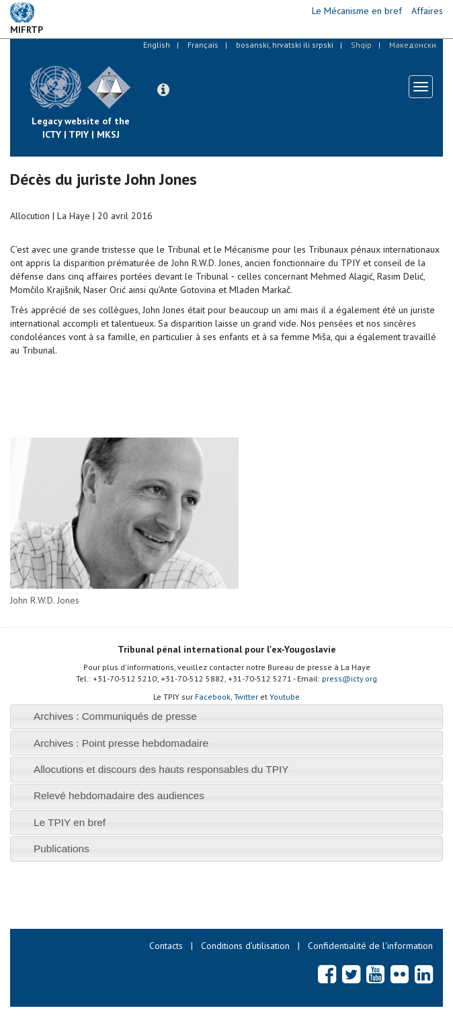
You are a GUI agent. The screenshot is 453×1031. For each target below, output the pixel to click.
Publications (61, 848)
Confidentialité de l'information (370, 946)
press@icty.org (349, 678)
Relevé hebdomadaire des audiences (119, 795)
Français (203, 45)
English (156, 45)
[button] (163, 90)
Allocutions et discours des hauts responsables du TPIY (161, 769)
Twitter (246, 697)
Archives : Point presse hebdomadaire (121, 743)
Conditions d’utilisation (245, 946)
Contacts (166, 946)
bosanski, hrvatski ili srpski (284, 45)
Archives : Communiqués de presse (115, 716)
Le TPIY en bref (70, 822)
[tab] (226, 716)
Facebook (213, 697)
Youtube (285, 697)
